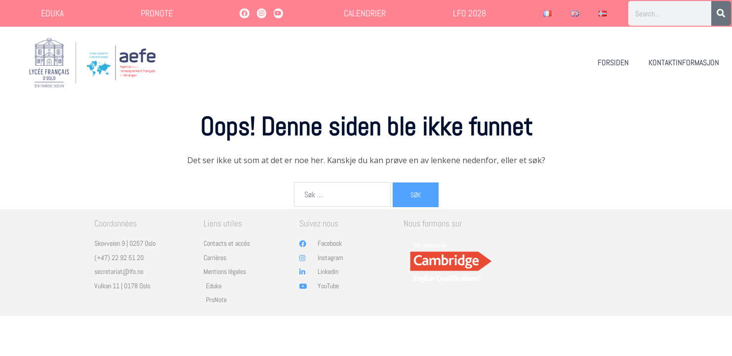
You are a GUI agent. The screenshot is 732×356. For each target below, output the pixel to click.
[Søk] (721, 13)
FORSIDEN (613, 63)
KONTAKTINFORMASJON (684, 63)
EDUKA (52, 13)
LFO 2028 (469, 13)
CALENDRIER (365, 13)
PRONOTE (157, 13)
